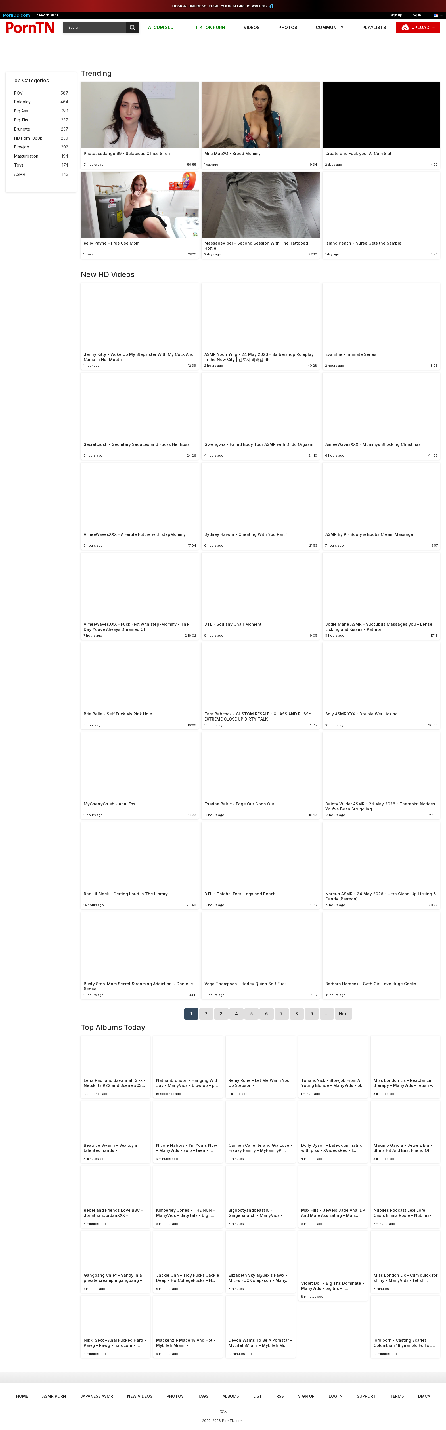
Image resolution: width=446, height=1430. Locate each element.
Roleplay (41, 102)
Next (343, 1013)
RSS (280, 1396)
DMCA (424, 1396)
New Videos (139, 1396)
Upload (420, 27)
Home (22, 1396)
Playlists (374, 27)
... (326, 1013)
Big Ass (41, 111)
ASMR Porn (54, 1396)
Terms (397, 1396)
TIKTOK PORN (210, 27)
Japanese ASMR (96, 1396)
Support (366, 1396)
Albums (231, 1396)
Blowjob (41, 147)
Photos (288, 27)
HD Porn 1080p (41, 138)
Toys (41, 165)
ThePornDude (46, 15)
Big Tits (41, 120)
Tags (203, 1396)
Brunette (41, 129)
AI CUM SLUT (162, 27)
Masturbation (41, 156)
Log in (416, 15)
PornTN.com (232, 1421)
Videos (252, 27)
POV (41, 93)
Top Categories (30, 80)
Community (330, 27)
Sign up (396, 15)
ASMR (41, 174)
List (257, 1396)
